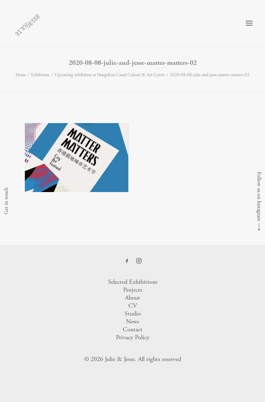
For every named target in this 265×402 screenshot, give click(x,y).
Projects (132, 290)
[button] (249, 23)
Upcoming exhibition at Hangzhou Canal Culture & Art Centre (110, 75)
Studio (133, 314)
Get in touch (6, 201)
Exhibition (40, 75)
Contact (133, 329)
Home (21, 75)
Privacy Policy (132, 337)
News (132, 321)
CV (132, 306)
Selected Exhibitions (132, 282)
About (132, 298)
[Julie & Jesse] (27, 23)
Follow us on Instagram (259, 196)
